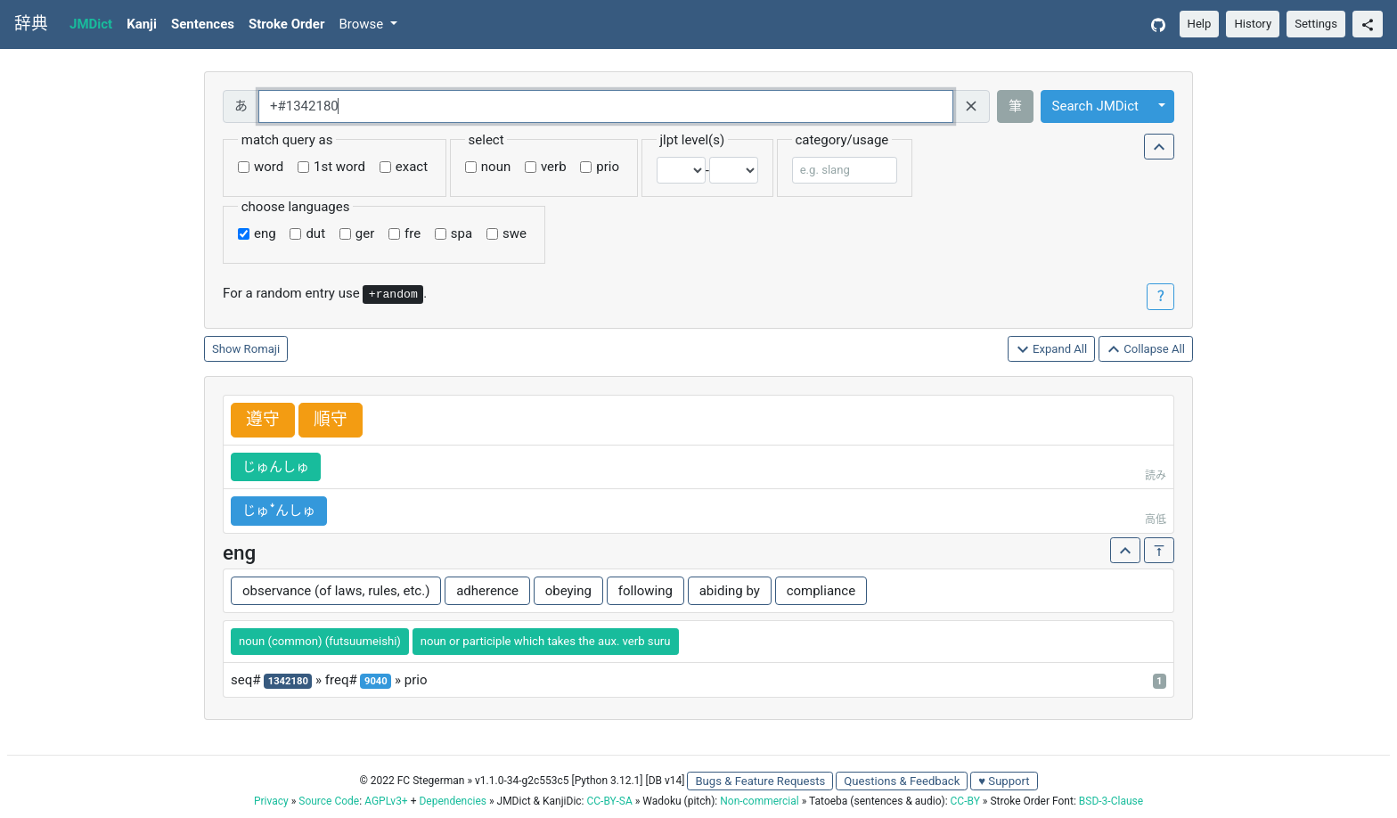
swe (514, 233)
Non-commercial (759, 801)
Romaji (262, 349)
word (268, 167)
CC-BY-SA (609, 801)
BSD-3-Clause (1111, 801)
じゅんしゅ (275, 467)
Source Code (328, 801)
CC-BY (965, 801)
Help (1200, 23)
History (1252, 23)
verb (554, 167)
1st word (339, 167)
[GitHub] (1158, 24)
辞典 (31, 24)
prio (607, 167)
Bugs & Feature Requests (760, 781)
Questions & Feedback (902, 781)
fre (412, 233)
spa (461, 233)
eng (265, 233)
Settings (1316, 23)
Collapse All (1146, 349)
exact (412, 167)
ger (364, 233)
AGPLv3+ (386, 801)
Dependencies (452, 801)
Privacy (271, 801)
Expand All (1052, 349)
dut (315, 233)
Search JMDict (1095, 106)
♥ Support (1003, 781)
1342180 (288, 681)
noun (496, 167)
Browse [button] (363, 24)
